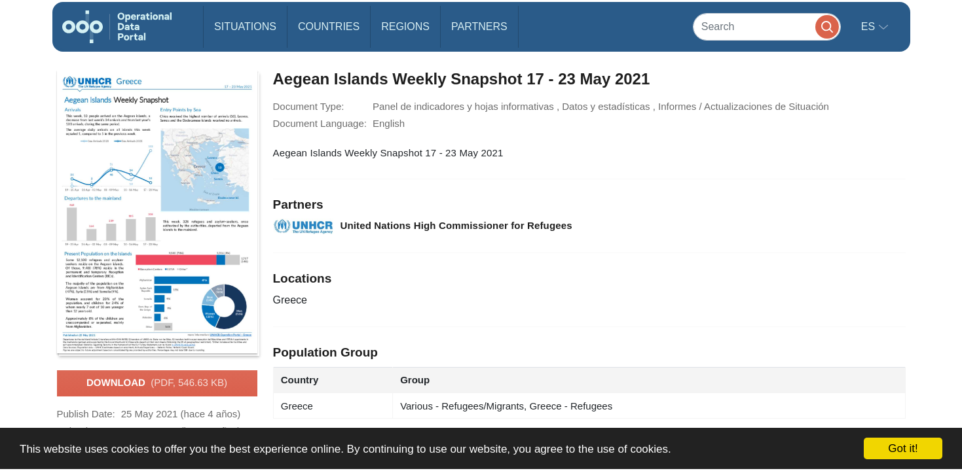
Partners (479, 26)
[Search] (767, 26)
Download (156, 383)
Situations (245, 26)
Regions (405, 26)
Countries (329, 26)
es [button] (869, 26)
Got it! (902, 448)
